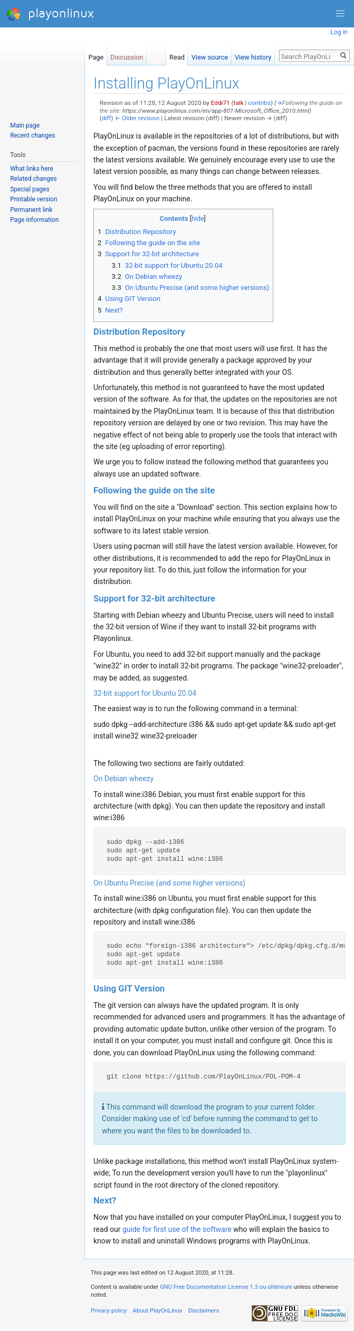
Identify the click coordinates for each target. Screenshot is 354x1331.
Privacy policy (109, 1310)
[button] (340, 13)
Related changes (33, 178)
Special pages (29, 189)
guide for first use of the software (177, 1229)
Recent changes (32, 135)
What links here (31, 168)
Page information (34, 220)
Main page (25, 125)
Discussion (126, 55)
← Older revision (137, 118)
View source (210, 55)
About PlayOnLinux (157, 1310)
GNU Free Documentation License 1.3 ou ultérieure (226, 1287)
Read (177, 55)
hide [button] (198, 218)
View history (253, 55)
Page (95, 55)
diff (106, 118)
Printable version (33, 199)
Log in (339, 32)
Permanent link (31, 209)
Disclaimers (203, 1310)
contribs (259, 102)
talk (239, 102)
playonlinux (50, 14)
